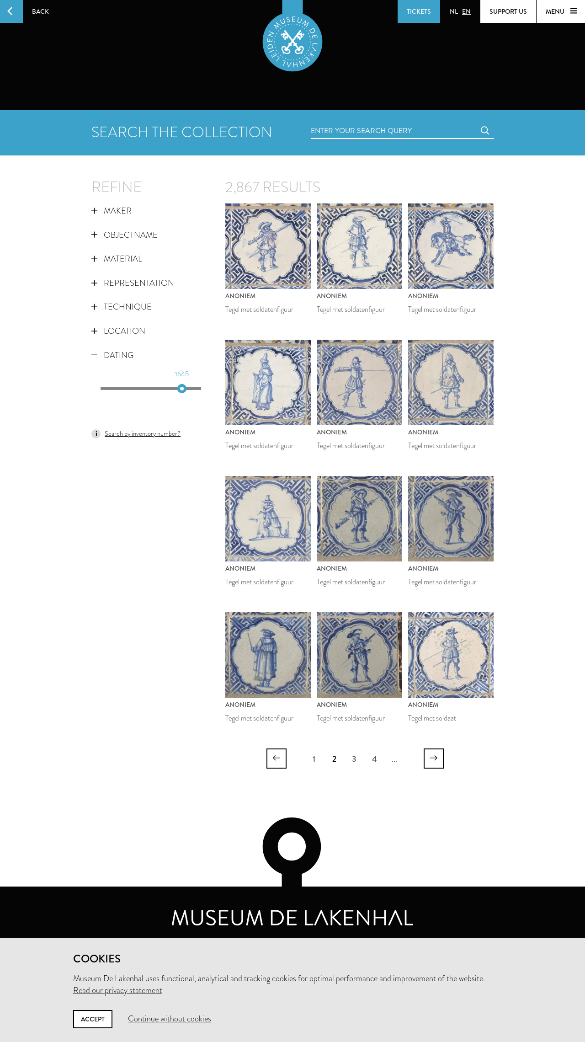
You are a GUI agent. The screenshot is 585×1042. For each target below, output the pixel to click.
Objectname (124, 235)
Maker (111, 211)
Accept (93, 1019)
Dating (112, 355)
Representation (132, 283)
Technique (121, 307)
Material (116, 259)
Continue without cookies (169, 1019)
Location (118, 331)
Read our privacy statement (117, 990)
